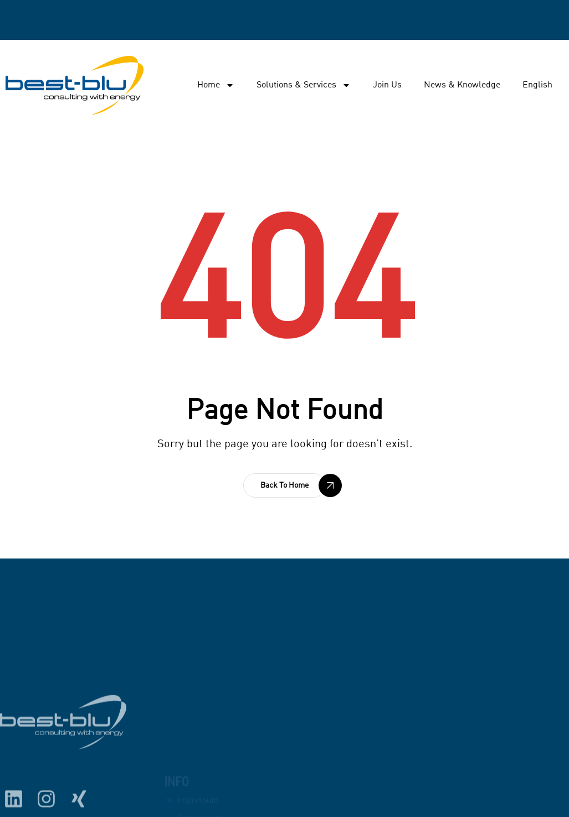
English (537, 85)
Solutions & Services (304, 85)
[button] (284, 485)
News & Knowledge (462, 85)
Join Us (387, 85)
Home (215, 85)
